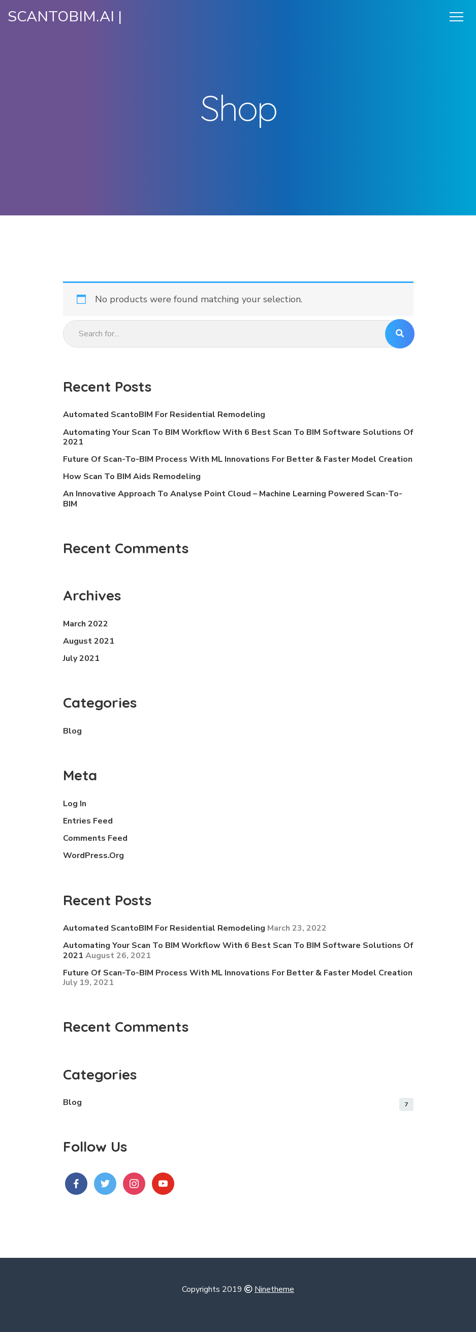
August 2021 (88, 641)
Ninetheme (274, 1289)
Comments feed (95, 838)
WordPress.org (93, 855)
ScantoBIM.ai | (65, 16)
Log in (74, 803)
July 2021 (81, 658)
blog (72, 731)
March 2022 (85, 623)
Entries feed (88, 821)
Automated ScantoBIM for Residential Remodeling (164, 414)
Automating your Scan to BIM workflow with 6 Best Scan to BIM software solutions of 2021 (238, 437)
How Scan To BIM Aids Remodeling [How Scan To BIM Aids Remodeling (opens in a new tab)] (132, 476)
